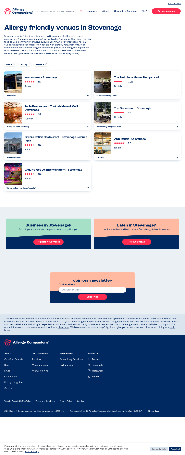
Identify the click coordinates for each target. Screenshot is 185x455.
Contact (8, 388)
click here (63, 327)
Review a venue (166, 11)
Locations (91, 11)
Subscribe (92, 297)
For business (174, 4)
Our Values (10, 377)
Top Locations (40, 353)
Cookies (80, 401)
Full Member (67, 365)
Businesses (66, 353)
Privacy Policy (66, 401)
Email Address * (68, 284)
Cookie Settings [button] (159, 449)
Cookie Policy (32, 452)
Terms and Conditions (45, 401)
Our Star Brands (13, 359)
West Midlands (40, 365)
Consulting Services (125, 11)
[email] (92, 290)
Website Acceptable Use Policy (17, 401)
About (105, 11)
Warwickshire (40, 371)
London (36, 359)
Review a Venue (136, 242)
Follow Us (93, 353)
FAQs (7, 371)
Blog (144, 11)
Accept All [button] (175, 449)
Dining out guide (13, 382)
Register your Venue (48, 242)
